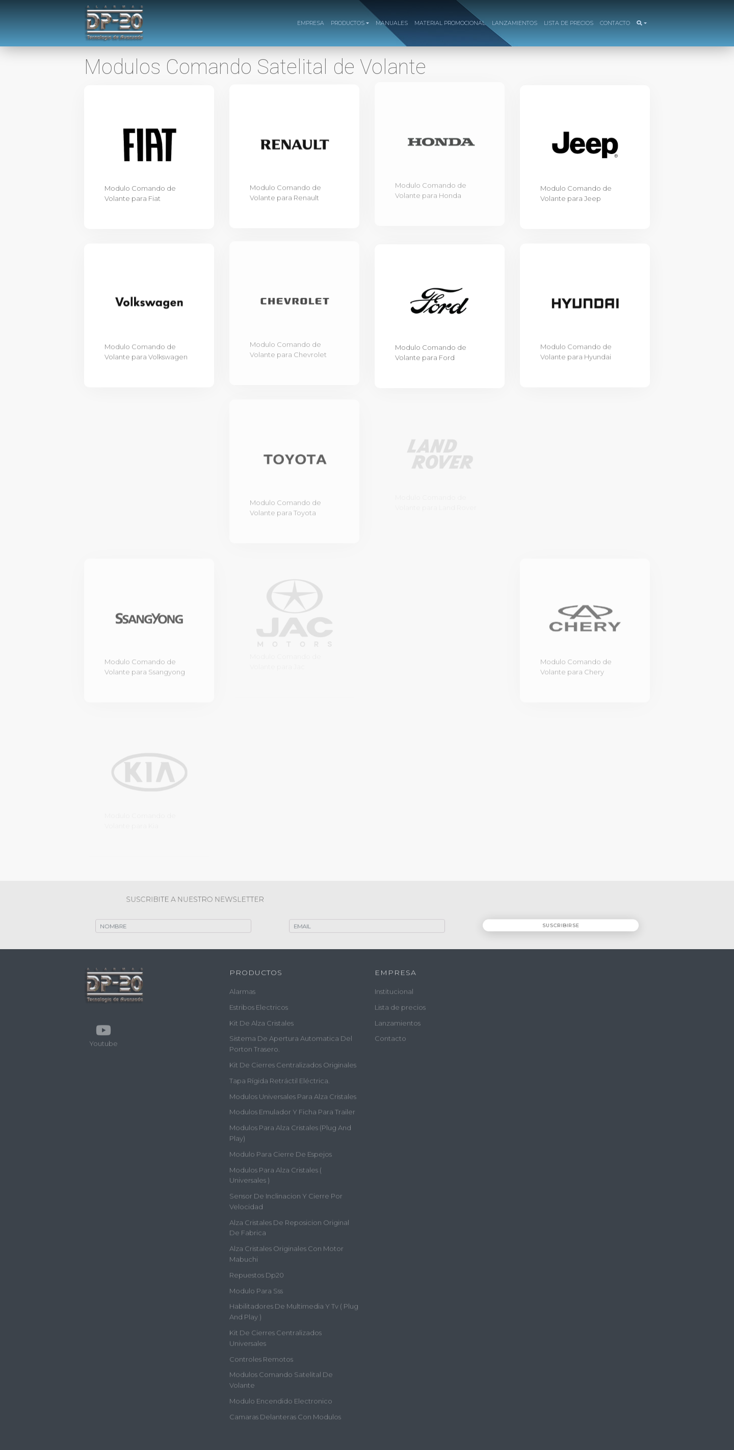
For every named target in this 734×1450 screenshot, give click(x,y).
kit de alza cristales (261, 1020)
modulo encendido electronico (280, 1398)
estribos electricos (258, 1004)
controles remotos (261, 1356)
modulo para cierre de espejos (280, 1151)
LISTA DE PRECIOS (568, 23)
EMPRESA (310, 23)
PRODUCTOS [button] (347, 23)
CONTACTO (615, 23)
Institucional (394, 988)
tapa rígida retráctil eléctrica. (279, 1078)
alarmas (242, 988)
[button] (641, 23)
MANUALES (392, 23)
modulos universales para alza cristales (292, 1093)
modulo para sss (256, 1288)
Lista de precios (400, 1004)
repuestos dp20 (256, 1272)
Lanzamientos (398, 1020)
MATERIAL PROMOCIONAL (449, 23)
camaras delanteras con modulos (285, 1414)
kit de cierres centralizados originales (292, 1062)
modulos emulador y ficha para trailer (292, 1109)
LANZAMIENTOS (514, 23)
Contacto (390, 1036)
